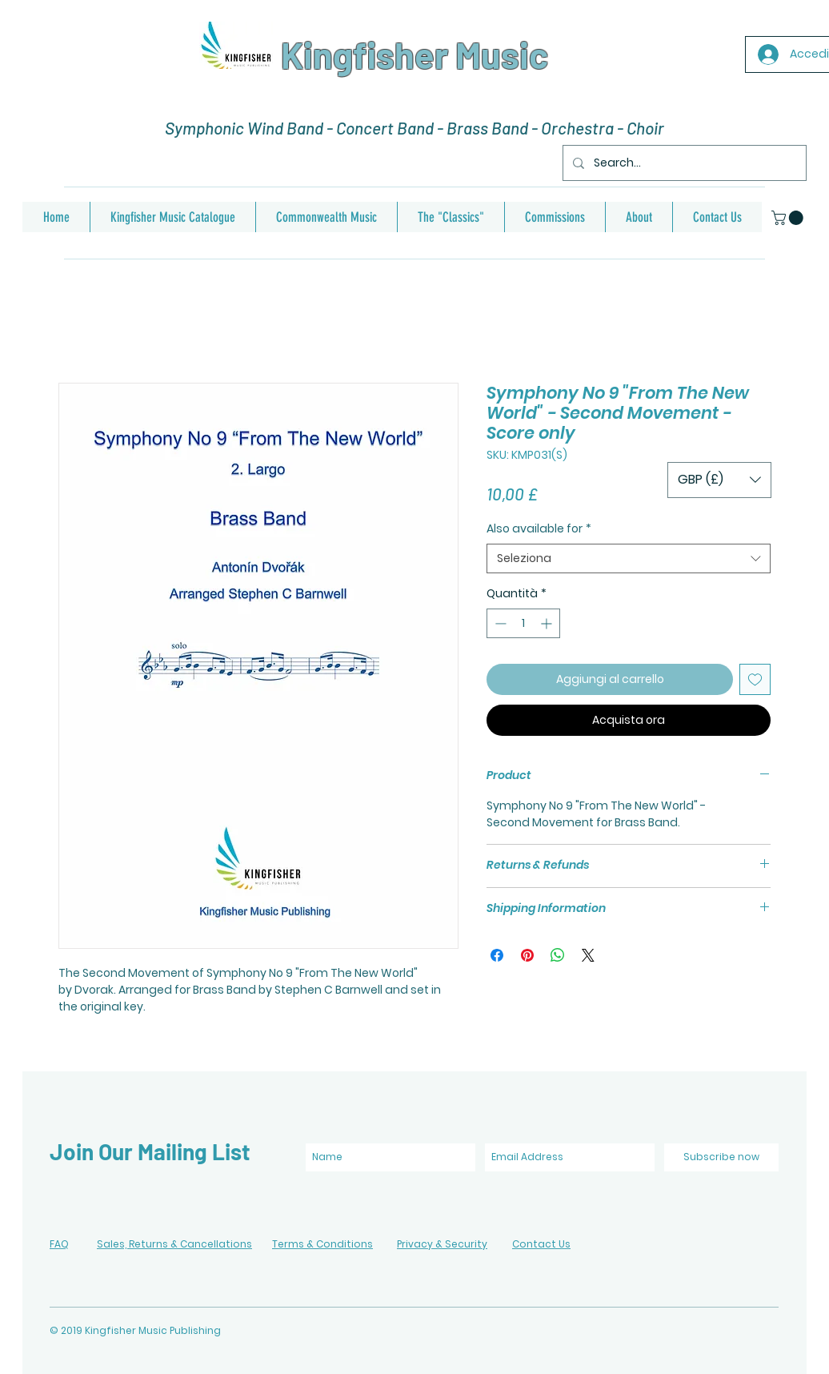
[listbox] (719, 480)
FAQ (59, 1244)
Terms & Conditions (322, 1244)
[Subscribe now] (721, 1157)
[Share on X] (588, 955)
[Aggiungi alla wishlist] (755, 679)
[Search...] (683, 163)
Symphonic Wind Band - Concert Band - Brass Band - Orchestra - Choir (414, 128)
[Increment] (548, 623)
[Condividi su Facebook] (497, 955)
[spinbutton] (523, 623)
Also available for (539, 528)
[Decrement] (499, 623)
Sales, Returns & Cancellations (174, 1244)
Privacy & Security (442, 1244)
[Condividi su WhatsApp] (557, 955)
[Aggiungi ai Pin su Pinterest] (527, 955)
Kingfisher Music (414, 54)
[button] (789, 218)
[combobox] (629, 559)
